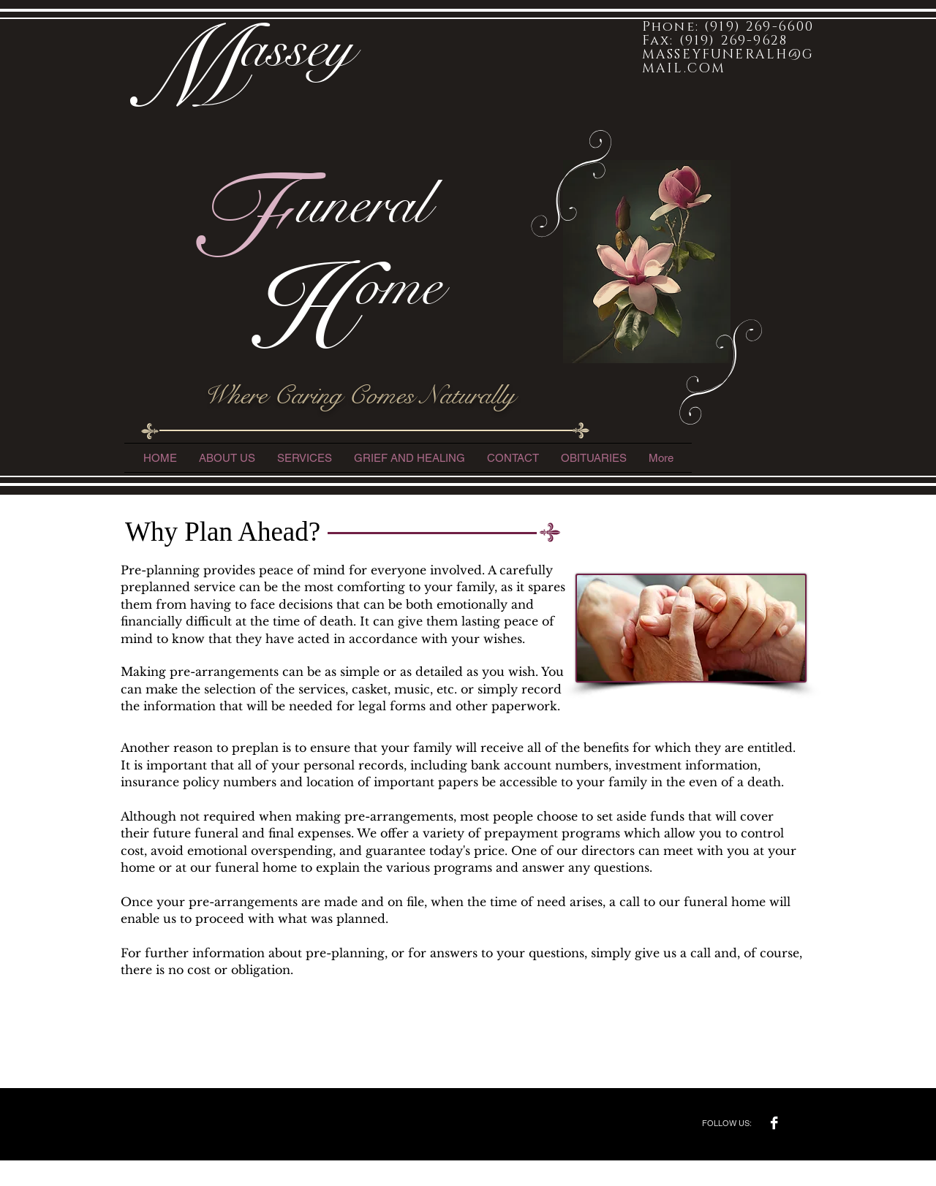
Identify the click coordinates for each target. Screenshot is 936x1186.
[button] (304, 458)
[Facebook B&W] (774, 1123)
